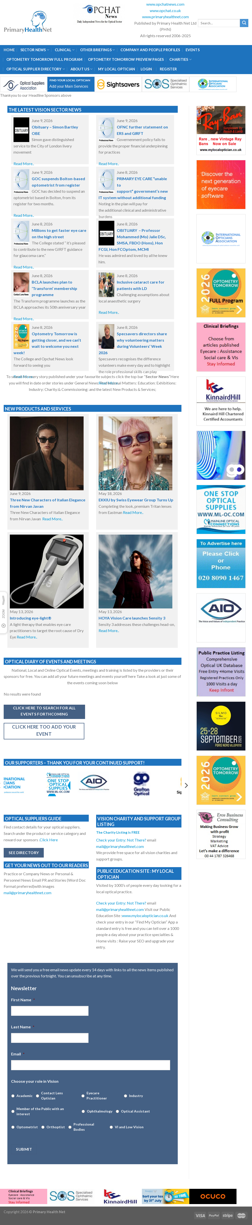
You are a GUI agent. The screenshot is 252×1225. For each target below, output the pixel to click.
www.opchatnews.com (165, 4)
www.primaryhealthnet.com (165, 16)
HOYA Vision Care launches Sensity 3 (132, 618)
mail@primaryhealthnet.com (27, 892)
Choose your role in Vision (35, 1081)
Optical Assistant (135, 1111)
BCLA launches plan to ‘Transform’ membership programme (54, 288)
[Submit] (244, 23)
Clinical (65, 50)
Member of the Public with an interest (40, 1111)
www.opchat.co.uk (165, 10)
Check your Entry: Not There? (121, 840)
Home (9, 50)
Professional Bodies (84, 1126)
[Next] (185, 785)
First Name (23, 999)
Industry (136, 1096)
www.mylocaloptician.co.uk (145, 915)
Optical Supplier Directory (35, 69)
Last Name (22, 1026)
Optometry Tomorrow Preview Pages (126, 59)
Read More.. (24, 163)
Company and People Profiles (150, 50)
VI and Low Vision (129, 1127)
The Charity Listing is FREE (118, 832)
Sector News (34, 50)
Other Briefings (97, 50)
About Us (82, 69)
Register (168, 69)
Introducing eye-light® (30, 618)
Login (146, 69)
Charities (180, 59)
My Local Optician (116, 69)
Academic (24, 1096)
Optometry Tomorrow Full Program (44, 59)
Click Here (49, 839)
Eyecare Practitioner (97, 1095)
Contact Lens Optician (52, 1095)
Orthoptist (55, 1127)
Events (193, 50)
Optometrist (27, 1127)
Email (18, 1053)
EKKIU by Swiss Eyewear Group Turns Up (136, 499)
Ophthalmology (99, 1111)
